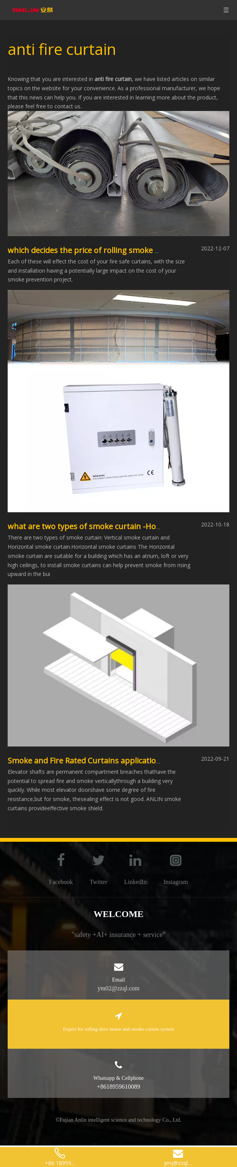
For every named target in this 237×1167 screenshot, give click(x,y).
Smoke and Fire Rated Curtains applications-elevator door (112, 760)
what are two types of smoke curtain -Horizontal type (105, 526)
